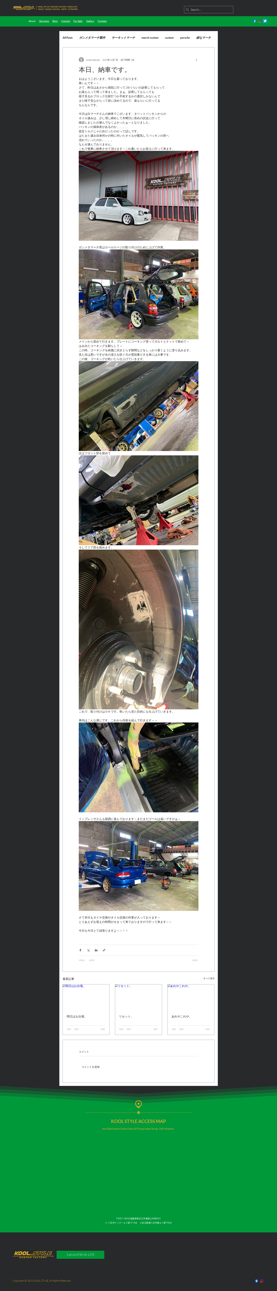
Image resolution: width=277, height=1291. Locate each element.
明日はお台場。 (77, 1016)
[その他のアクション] (196, 60)
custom (169, 37)
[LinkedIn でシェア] (96, 950)
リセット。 (126, 1016)
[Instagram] (260, 21)
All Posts (68, 37)
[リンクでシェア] (104, 950)
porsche (185, 37)
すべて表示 (209, 978)
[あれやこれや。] (191, 997)
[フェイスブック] (255, 21)
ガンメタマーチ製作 (92, 37)
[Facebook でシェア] (80, 950)
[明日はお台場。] (86, 997)
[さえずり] (265, 21)
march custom (149, 37)
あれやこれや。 (182, 1016)
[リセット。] (138, 997)
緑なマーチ (203, 37)
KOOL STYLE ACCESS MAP (138, 1121)
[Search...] (208, 9)
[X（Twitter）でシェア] (88, 950)
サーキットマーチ (123, 37)
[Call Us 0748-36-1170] (80, 1255)
